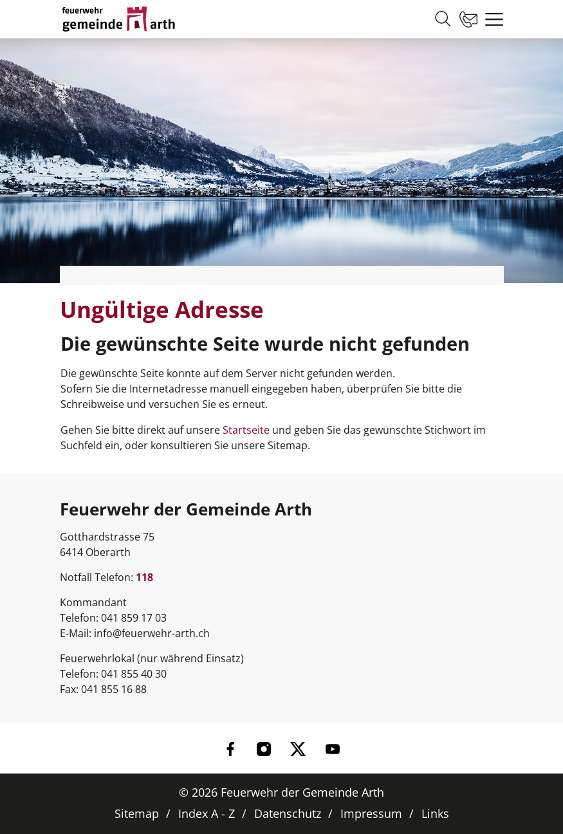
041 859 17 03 (134, 618)
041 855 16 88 (114, 689)
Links (435, 813)
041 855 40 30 (134, 674)
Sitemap (137, 813)
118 (144, 577)
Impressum (371, 813)
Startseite (246, 430)
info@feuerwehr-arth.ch (152, 633)
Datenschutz (287, 813)
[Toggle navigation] (491, 19)
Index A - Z (206, 813)
